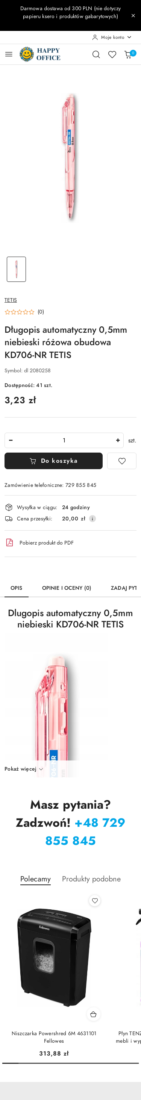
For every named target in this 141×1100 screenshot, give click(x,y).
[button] (24, 312)
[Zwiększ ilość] (117, 440)
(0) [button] (41, 312)
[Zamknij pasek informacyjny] (133, 15)
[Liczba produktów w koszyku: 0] (128, 54)
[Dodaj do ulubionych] (121, 461)
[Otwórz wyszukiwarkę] (96, 54)
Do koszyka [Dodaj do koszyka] (53, 461)
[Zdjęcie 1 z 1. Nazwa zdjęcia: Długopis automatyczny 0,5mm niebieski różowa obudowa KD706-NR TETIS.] (17, 269)
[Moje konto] (112, 37)
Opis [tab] (17, 588)
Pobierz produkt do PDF (39, 542)
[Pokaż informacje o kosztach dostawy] (92, 518)
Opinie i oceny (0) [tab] (67, 588)
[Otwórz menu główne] (9, 54)
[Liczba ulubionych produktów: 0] (112, 54)
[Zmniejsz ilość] (10, 440)
